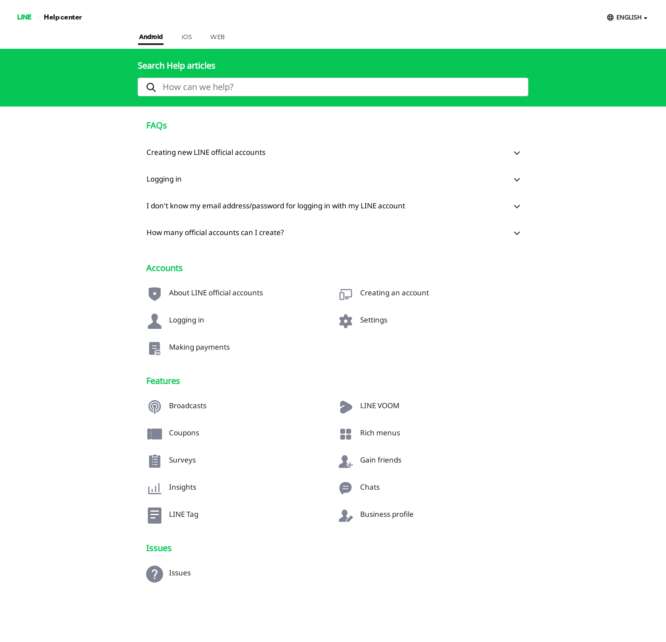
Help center (63, 16)
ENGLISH (628, 17)
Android (151, 37)
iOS (186, 37)
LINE (24, 16)
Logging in (164, 179)
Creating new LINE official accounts (206, 152)
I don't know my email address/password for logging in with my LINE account (276, 205)
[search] (333, 87)
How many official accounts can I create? (215, 232)
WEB (217, 37)
